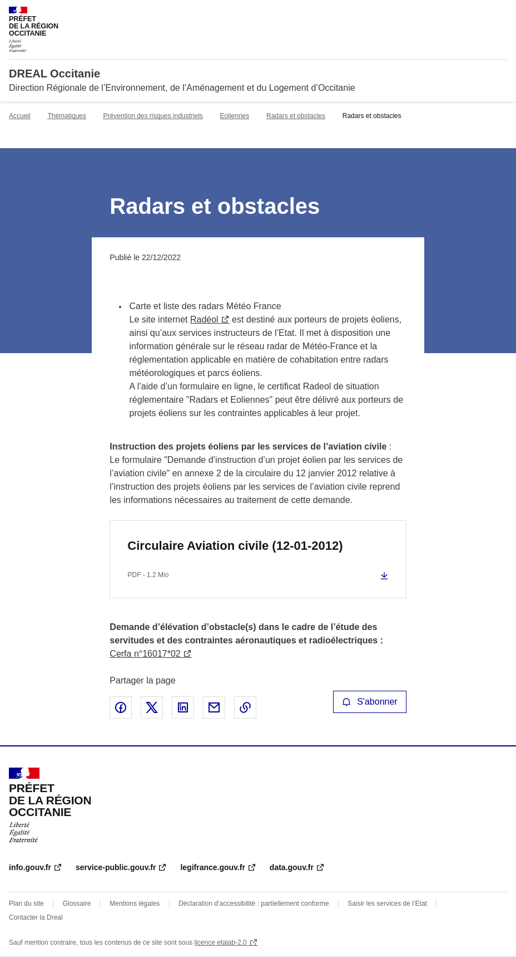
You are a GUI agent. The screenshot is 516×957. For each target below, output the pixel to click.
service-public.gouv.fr (116, 867)
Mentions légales (135, 903)
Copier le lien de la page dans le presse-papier (245, 707)
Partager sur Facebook (121, 707)
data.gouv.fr (292, 867)
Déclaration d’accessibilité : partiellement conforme (253, 903)
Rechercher (478, 13)
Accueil (20, 116)
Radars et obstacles (295, 116)
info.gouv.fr (30, 867)
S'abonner (370, 701)
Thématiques (66, 116)
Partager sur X (152, 707)
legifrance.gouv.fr (212, 867)
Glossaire (77, 903)
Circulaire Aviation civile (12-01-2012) (235, 546)
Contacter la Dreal (36, 917)
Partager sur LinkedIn (183, 707)
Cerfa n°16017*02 (145, 653)
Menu (500, 13)
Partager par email (214, 707)
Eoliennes (235, 116)
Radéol (204, 319)
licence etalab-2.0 (221, 942)
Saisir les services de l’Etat (387, 903)
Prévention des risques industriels (152, 116)
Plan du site (26, 903)
